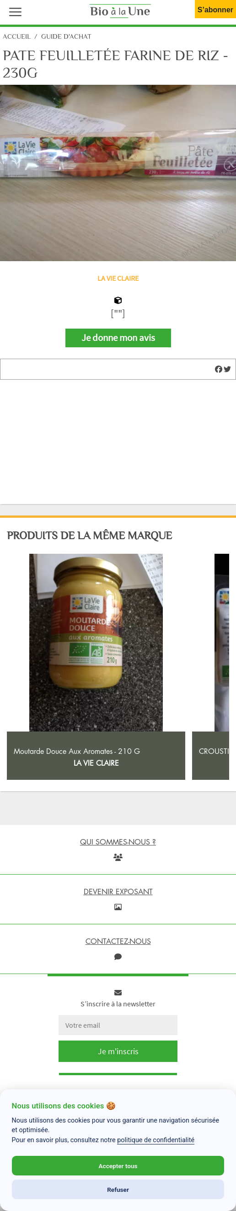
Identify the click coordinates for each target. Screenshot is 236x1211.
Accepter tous (117, 1166)
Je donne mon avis (118, 338)
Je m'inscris (118, 1051)
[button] (13, 11)
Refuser (118, 1189)
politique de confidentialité (155, 1140)
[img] (218, 369)
